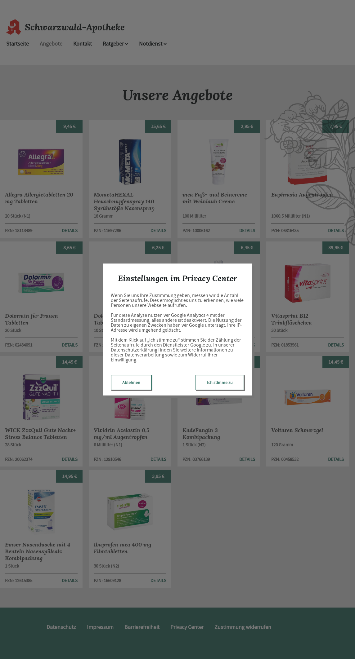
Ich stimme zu (220, 382)
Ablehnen (131, 382)
